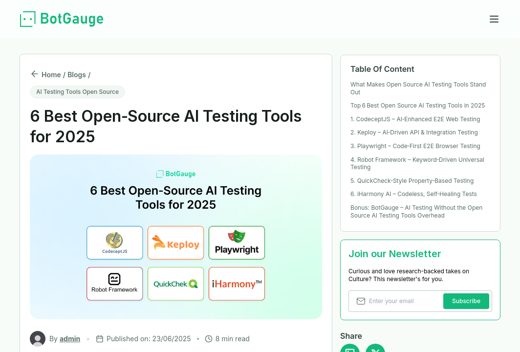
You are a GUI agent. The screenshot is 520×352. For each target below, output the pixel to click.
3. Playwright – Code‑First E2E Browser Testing (415, 146)
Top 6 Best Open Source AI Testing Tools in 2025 (417, 105)
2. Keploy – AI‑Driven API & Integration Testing (414, 132)
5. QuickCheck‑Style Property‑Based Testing (412, 180)
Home (51, 74)
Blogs (76, 74)
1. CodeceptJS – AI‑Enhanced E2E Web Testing (415, 119)
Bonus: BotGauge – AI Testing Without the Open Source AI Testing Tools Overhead (416, 211)
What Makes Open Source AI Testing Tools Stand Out (418, 88)
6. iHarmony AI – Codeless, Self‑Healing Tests (413, 194)
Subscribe (466, 301)
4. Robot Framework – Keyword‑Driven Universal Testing (417, 163)
